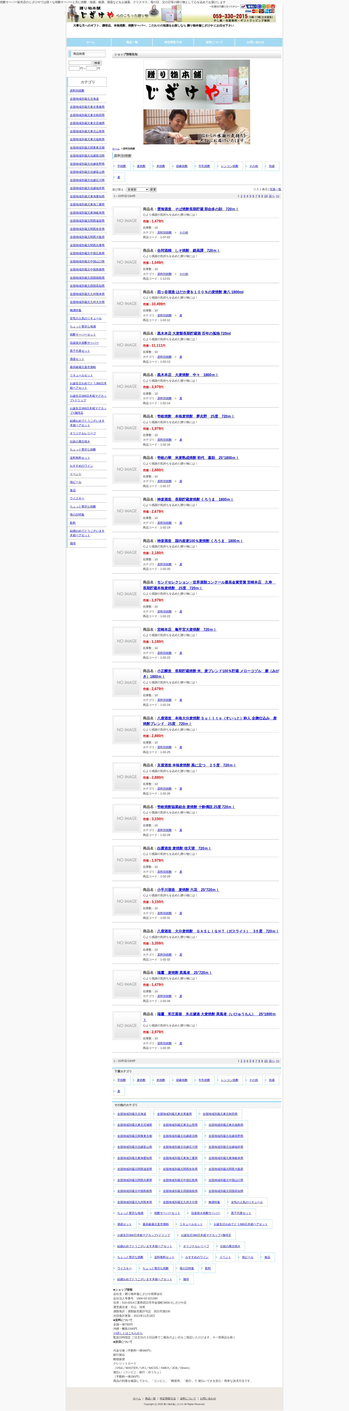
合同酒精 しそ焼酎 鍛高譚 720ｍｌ (188, 250)
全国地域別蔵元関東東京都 (134, 1136)
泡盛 (272, 166)
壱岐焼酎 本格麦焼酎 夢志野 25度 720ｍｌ (196, 416)
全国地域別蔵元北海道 (131, 1114)
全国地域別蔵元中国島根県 (134, 1191)
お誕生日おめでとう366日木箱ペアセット (241, 1224)
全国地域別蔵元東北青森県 (174, 1114)
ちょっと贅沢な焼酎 (130, 1257)
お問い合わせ (255, 42)
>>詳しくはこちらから (128, 1333)
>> (277, 196)
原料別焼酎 (164, 232)
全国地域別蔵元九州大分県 (180, 1202)
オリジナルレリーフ (196, 1246)
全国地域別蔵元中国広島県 (180, 1180)
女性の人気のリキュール (247, 1202)
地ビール (248, 1257)
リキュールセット (191, 1224)
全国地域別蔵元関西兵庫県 (134, 1180)
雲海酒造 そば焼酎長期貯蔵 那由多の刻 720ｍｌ (198, 209)
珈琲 (186, 1279)
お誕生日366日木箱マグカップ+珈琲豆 (206, 1235)
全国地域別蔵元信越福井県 (226, 1147)
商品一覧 (132, 42)
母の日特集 (187, 1268)
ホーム (90, 42)
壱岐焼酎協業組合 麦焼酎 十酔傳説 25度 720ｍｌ (196, 807)
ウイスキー (124, 1268)
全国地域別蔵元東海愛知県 (134, 1158)
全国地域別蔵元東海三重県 (180, 1158)
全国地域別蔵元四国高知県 (226, 1191)
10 (265, 196)
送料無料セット (164, 1257)
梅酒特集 (214, 1202)
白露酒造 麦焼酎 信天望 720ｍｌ (184, 848)
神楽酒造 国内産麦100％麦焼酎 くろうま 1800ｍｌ (200, 541)
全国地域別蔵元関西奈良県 (180, 1169)
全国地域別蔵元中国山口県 (226, 1180)
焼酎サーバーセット (167, 1213)
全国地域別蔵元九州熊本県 (134, 1202)
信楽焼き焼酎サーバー (205, 1213)
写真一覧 (275, 189)
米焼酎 (160, 166)
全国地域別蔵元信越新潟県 (180, 1136)
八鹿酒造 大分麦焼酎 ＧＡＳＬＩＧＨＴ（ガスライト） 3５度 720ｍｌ (218, 931)
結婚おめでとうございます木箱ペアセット (144, 1246)
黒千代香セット (241, 1213)
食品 (267, 1257)
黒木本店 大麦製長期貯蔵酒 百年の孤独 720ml (194, 333)
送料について (214, 42)
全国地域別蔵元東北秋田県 (220, 1114)
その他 (253, 166)
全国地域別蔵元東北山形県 (180, 1124)
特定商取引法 (173, 42)
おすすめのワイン (197, 1257)
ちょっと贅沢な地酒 (130, 1213)
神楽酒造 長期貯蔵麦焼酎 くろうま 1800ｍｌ (195, 499)
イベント (225, 1257)
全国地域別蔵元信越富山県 (134, 1147)
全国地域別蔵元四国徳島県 (180, 1191)
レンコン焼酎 (229, 166)
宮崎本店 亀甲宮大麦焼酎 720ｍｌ (187, 629)
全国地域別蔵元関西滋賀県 (134, 1169)
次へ (272, 196)
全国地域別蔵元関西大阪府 (226, 1169)
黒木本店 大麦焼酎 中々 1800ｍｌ (188, 375)
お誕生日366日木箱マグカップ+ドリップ (143, 1235)
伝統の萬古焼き (230, 1246)
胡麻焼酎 (182, 166)
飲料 (208, 1268)
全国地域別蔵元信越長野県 (226, 1136)
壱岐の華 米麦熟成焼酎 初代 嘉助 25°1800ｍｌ (198, 458)
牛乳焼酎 (204, 166)
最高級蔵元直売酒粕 (156, 1224)
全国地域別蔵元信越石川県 (180, 1147)
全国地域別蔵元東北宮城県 (134, 1124)
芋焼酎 (121, 166)
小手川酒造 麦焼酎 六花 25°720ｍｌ (188, 890)
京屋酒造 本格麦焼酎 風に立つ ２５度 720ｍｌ (196, 765)
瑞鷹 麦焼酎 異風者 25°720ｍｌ (184, 973)
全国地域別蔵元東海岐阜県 (226, 1158)
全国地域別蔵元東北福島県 (226, 1124)
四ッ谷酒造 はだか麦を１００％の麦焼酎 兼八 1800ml (200, 292)
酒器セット (124, 1224)
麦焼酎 (141, 166)
